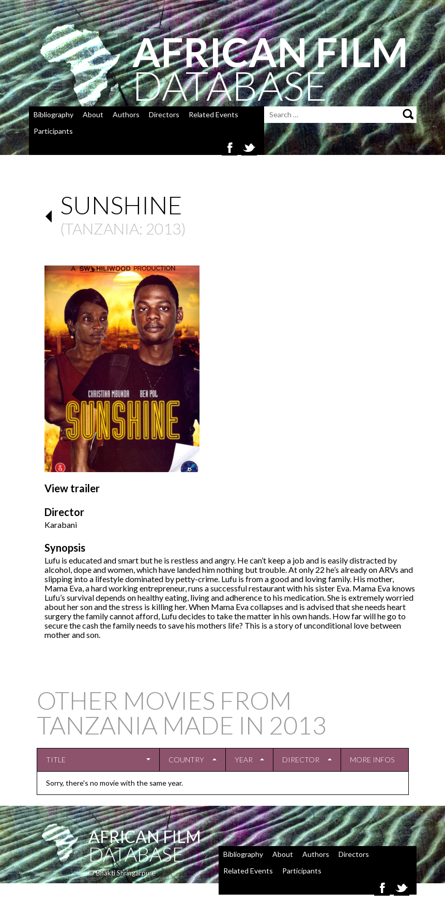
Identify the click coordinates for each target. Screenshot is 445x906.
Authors (126, 114)
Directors (164, 114)
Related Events (213, 114)
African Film (144, 836)
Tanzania (102, 228)
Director (300, 759)
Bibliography (53, 114)
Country (186, 759)
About (93, 114)
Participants (53, 131)
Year (244, 759)
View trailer (72, 488)
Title (56, 759)
